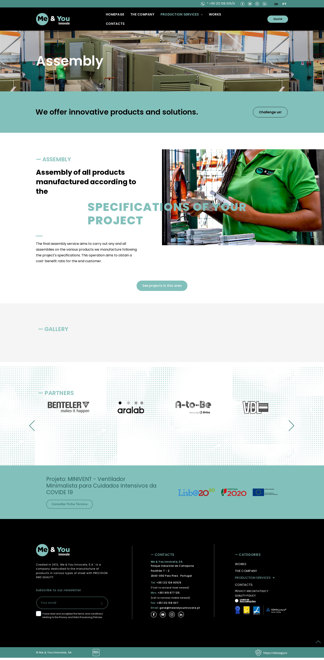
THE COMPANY (142, 14)
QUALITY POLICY (245, 597)
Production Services (182, 14)
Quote (275, 19)
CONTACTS (115, 24)
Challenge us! (264, 112)
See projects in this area (162, 287)
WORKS (215, 14)
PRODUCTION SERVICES (256, 579)
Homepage (115, 14)
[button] (181, 14)
